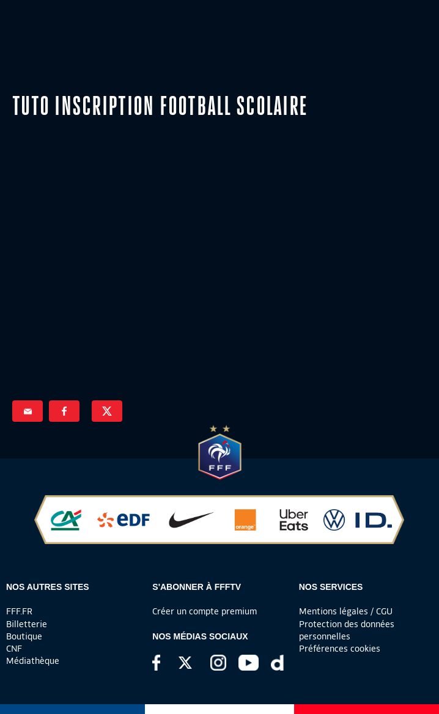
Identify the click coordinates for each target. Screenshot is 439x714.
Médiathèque (32, 661)
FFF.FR (19, 611)
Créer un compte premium (204, 611)
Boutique (24, 636)
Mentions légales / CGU (346, 611)
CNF (14, 648)
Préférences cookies (339, 648)
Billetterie (26, 624)
